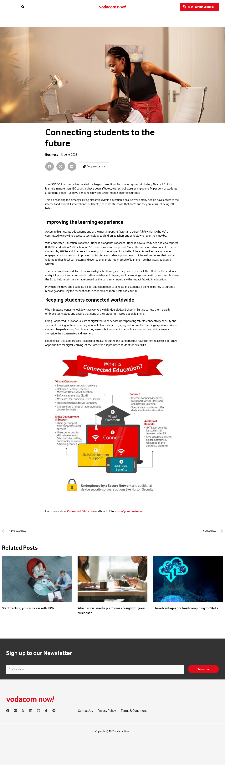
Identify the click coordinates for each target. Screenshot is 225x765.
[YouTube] (15, 710)
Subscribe (203, 669)
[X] (23, 710)
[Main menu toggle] (10, 7)
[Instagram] (38, 710)
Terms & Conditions (134, 711)
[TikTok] (46, 710)
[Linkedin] (30, 710)
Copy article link (94, 166)
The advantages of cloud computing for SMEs (185, 608)
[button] (23, 7)
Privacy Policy (107, 711)
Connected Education (81, 511)
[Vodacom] (53, 710)
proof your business (129, 511)
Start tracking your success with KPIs (28, 608)
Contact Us (85, 711)
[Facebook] (7, 710)
